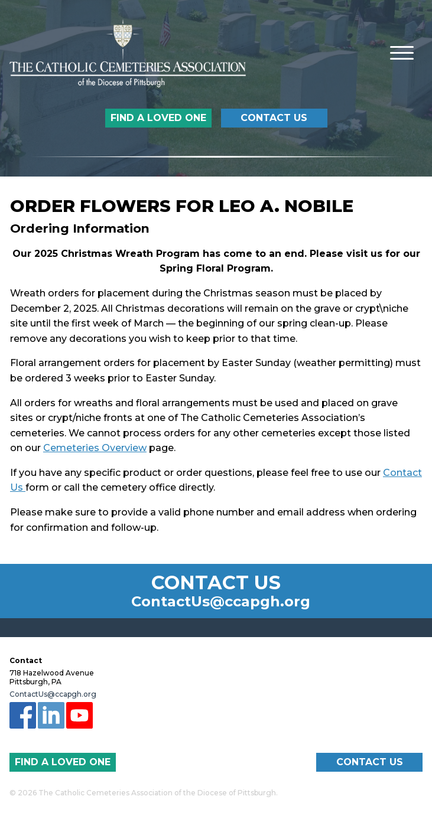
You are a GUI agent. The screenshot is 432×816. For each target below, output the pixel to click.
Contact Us (274, 117)
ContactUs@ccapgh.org (220, 602)
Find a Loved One (158, 117)
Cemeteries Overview (95, 447)
